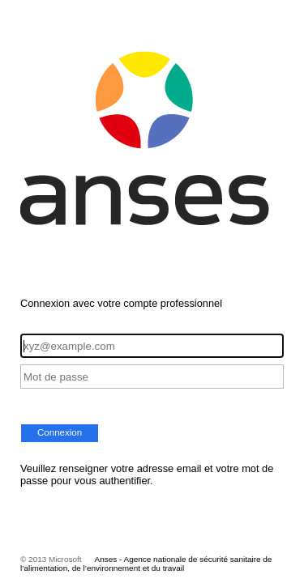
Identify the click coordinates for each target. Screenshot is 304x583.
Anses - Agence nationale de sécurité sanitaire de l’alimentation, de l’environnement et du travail (146, 563)
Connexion (59, 432)
